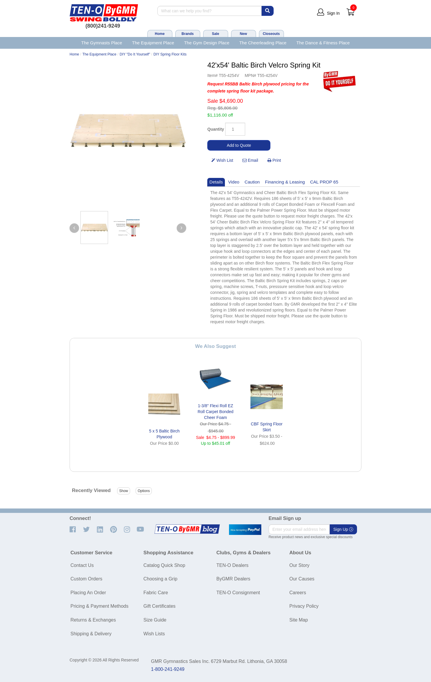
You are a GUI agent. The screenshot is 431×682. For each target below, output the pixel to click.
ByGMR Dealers (233, 578)
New (243, 34)
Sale (215, 34)
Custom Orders (86, 578)
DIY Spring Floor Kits (170, 54)
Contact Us (82, 565)
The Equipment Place (153, 42)
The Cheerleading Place (263, 42)
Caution (252, 181)
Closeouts (271, 34)
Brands (187, 34)
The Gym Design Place (206, 42)
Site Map (298, 619)
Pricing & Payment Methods (99, 606)
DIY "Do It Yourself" (135, 54)
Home (159, 34)
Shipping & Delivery (91, 633)
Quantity (215, 129)
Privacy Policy (304, 606)
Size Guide (155, 619)
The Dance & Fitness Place (323, 42)
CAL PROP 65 (324, 181)
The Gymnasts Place (101, 42)
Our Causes (301, 578)
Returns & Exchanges (93, 619)
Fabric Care (156, 592)
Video (233, 181)
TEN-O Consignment (238, 592)
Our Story (299, 565)
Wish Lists (154, 633)
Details (216, 181)
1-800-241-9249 (167, 669)
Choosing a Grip (161, 578)
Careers (297, 592)
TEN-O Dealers (232, 565)
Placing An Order (88, 592)
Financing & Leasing (285, 181)
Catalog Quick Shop (164, 565)
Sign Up (343, 529)
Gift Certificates (160, 606)
